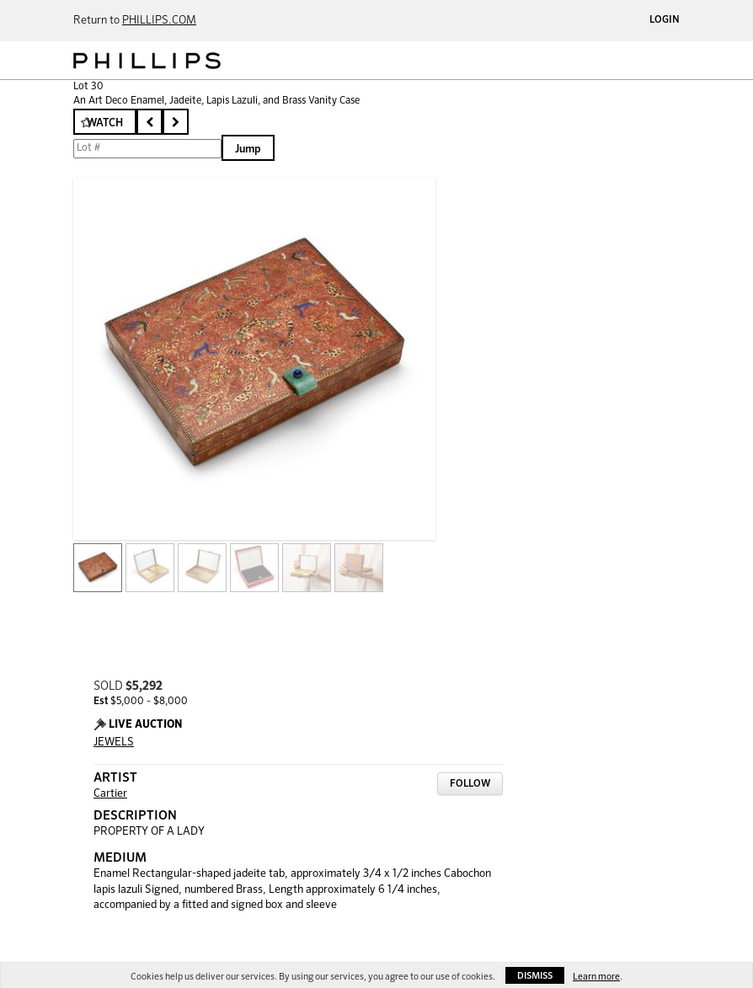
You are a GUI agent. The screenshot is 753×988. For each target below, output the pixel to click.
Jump (248, 149)
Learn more (596, 976)
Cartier (110, 793)
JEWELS (113, 742)
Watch (105, 123)
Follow (470, 784)
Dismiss (535, 975)
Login (664, 20)
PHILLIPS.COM (159, 20)
